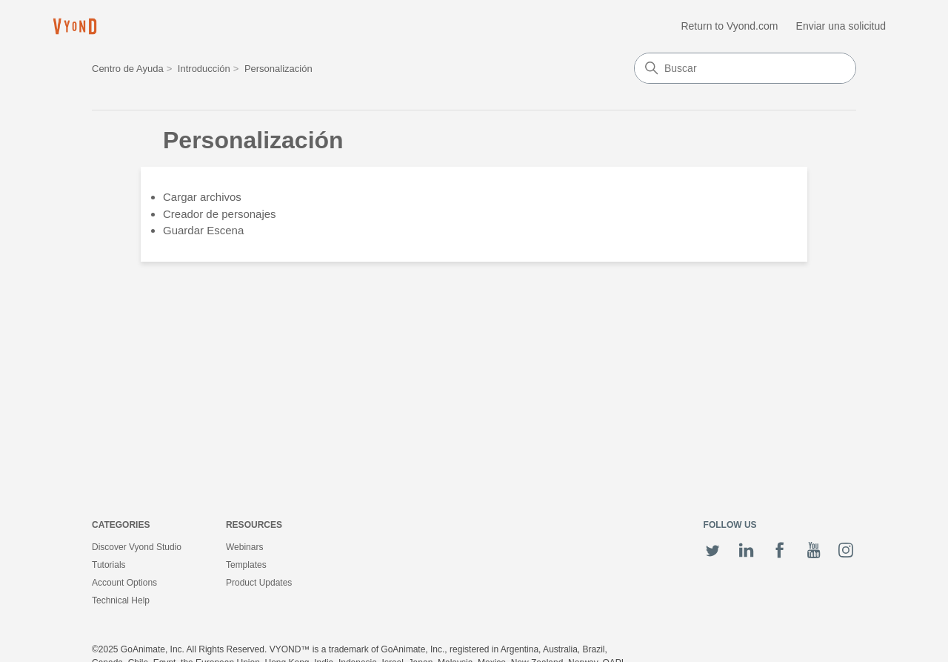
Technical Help (121, 600)
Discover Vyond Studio (136, 547)
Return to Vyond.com (729, 26)
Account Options (124, 582)
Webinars (244, 547)
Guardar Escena (203, 230)
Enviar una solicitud (841, 26)
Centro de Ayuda (128, 68)
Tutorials (109, 565)
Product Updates (259, 582)
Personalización (278, 68)
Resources (254, 525)
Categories (121, 525)
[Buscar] (745, 68)
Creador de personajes (219, 214)
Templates (246, 565)
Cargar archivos (202, 197)
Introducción (204, 68)
